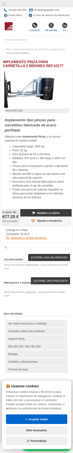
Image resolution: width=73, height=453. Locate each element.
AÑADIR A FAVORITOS (46, 221)
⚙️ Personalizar (36, 440)
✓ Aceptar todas (36, 419)
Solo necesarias (36, 430)
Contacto (34, 27)
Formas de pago (18, 369)
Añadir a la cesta (46, 213)
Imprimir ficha (16, 338)
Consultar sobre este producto (26, 331)
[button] (65, 75)
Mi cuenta (51, 27)
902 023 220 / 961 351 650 (24, 346)
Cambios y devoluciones (23, 361)
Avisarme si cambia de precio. (26, 237)
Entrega (13, 354)
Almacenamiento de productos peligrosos (39, 49)
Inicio (9, 49)
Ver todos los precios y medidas (27, 323)
